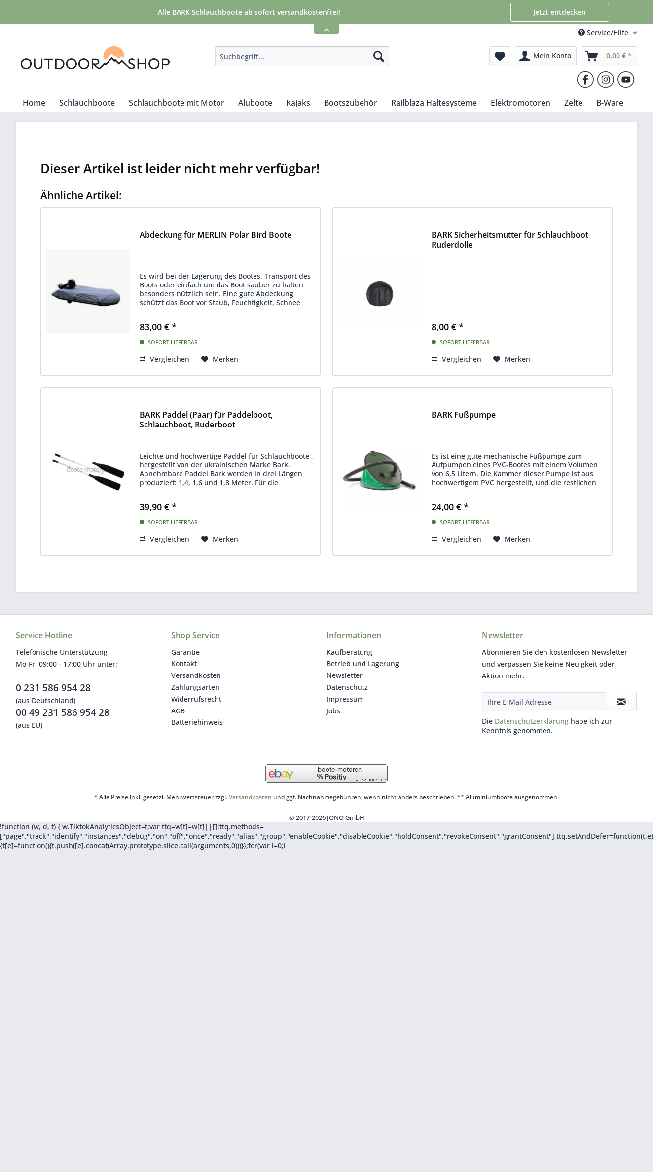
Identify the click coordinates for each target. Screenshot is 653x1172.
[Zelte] (573, 102)
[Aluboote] (255, 102)
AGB (178, 710)
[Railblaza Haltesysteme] (434, 102)
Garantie (185, 652)
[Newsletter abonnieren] (621, 701)
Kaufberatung (349, 652)
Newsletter (344, 675)
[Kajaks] (298, 102)
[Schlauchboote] (87, 102)
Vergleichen (164, 359)
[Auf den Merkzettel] (219, 359)
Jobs (333, 710)
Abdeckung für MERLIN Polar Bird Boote (215, 235)
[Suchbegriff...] (302, 56)
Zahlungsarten (195, 687)
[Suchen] (378, 56)
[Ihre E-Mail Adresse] (544, 701)
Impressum (345, 699)
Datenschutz (347, 687)
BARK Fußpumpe (464, 415)
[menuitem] (302, 56)
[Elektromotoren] (520, 102)
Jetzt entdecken (559, 12)
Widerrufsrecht (196, 699)
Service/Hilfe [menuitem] (604, 32)
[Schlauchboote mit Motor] (176, 102)
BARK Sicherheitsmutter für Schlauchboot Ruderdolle (510, 240)
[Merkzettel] (499, 56)
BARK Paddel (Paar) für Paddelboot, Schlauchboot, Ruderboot (206, 420)
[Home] (34, 102)
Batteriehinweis (197, 722)
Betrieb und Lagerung (362, 663)
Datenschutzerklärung (532, 721)
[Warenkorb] (609, 56)
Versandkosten (196, 675)
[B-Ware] (609, 102)
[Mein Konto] (546, 56)
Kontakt (184, 663)
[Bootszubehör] (350, 102)
